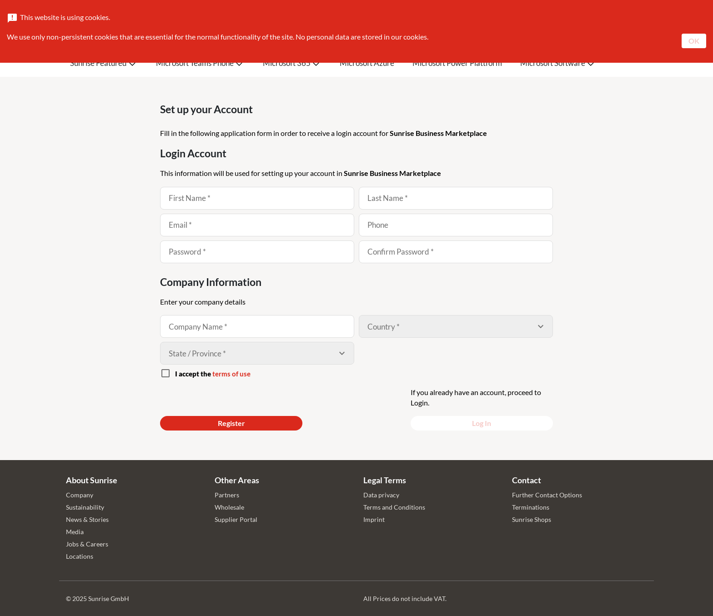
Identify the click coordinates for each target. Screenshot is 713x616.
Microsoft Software (552, 63)
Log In (481, 423)
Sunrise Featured (98, 63)
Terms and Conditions (394, 507)
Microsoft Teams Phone (195, 63)
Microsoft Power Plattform (457, 63)
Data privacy (381, 495)
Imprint (374, 519)
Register (231, 423)
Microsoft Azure (367, 63)
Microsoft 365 (287, 63)
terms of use (231, 374)
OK (693, 40)
